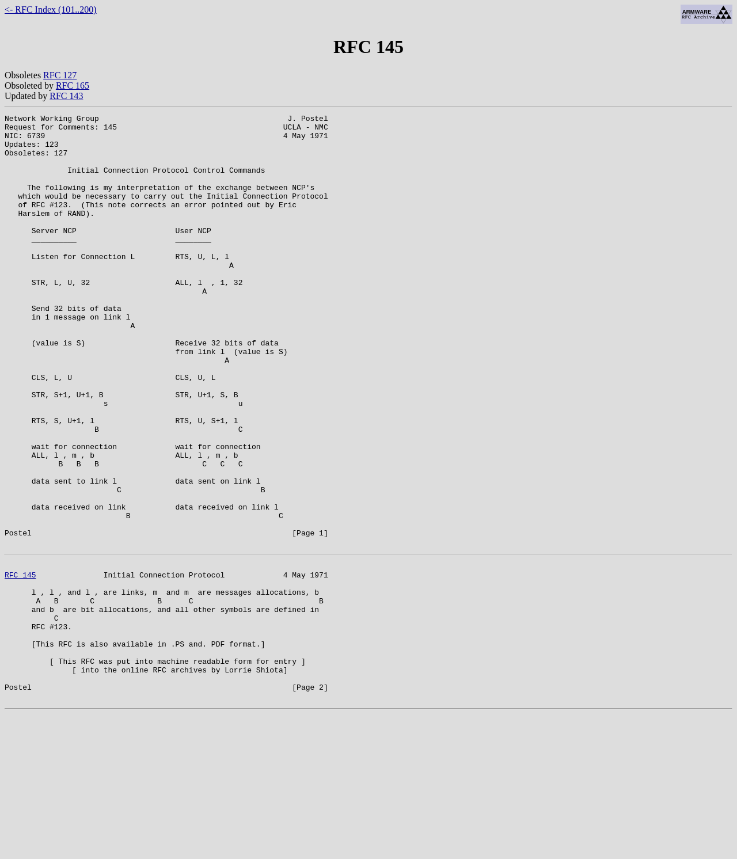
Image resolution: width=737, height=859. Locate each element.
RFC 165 (72, 85)
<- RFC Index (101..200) (51, 9)
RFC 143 (66, 96)
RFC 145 (20, 664)
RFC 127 (60, 75)
